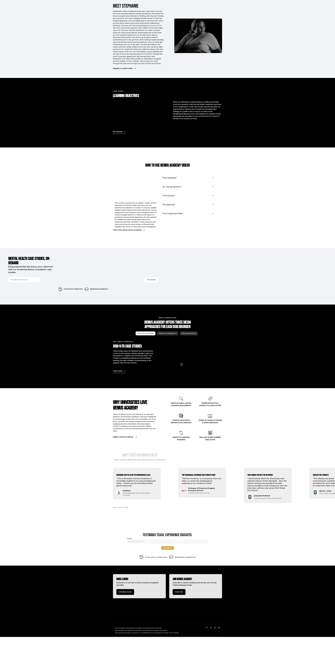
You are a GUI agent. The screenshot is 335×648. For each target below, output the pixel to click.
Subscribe (179, 592)
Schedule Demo (125, 592)
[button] (105, 483)
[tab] (145, 333)
